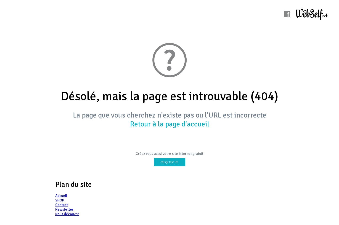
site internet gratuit (187, 153)
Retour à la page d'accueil (169, 124)
